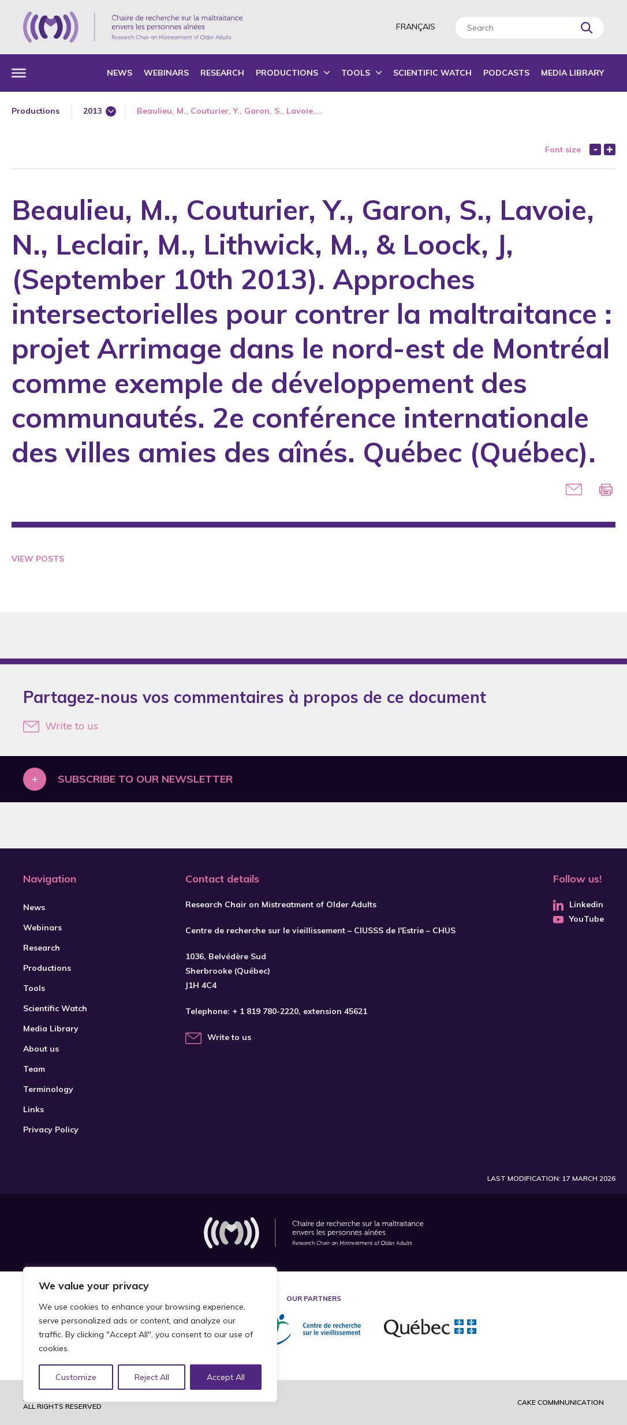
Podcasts (506, 73)
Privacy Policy (51, 1129)
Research (222, 73)
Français (415, 26)
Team (34, 1069)
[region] (150, 1334)
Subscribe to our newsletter (145, 779)
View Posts (38, 558)
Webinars (166, 73)
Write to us (60, 725)
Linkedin (578, 904)
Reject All (152, 1377)
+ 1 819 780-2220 (265, 1011)
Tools (355, 73)
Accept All (226, 1377)
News (119, 73)
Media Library (572, 73)
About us (41, 1048)
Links (33, 1109)
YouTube (578, 919)
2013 (92, 111)
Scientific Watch (432, 73)
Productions (287, 73)
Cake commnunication (560, 1402)
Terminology (48, 1089)
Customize (75, 1377)
